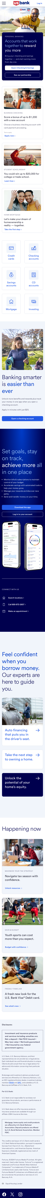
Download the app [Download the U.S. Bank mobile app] (23, 507)
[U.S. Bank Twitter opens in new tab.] (12, 1194)
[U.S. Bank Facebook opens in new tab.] (4, 1194)
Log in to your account (22, 514)
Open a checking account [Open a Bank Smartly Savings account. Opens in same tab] (22, 418)
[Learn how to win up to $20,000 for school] (9, 181)
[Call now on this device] (15, 604)
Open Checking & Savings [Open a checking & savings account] (22, 68)
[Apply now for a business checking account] (10, 136)
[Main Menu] (4, 3)
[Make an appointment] (17, 611)
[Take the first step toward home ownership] (13, 229)
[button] (39, 3)
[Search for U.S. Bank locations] (14, 597)
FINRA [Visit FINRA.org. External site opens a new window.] (11, 1083)
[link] (22, 113)
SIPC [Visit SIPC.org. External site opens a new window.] (19, 1083)
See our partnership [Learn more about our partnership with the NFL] (22, 75)
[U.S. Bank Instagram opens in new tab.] (20, 1194)
